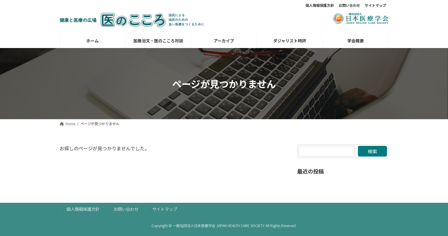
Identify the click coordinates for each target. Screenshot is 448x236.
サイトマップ (375, 5)
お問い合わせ (349, 5)
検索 (372, 151)
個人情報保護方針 (319, 5)
